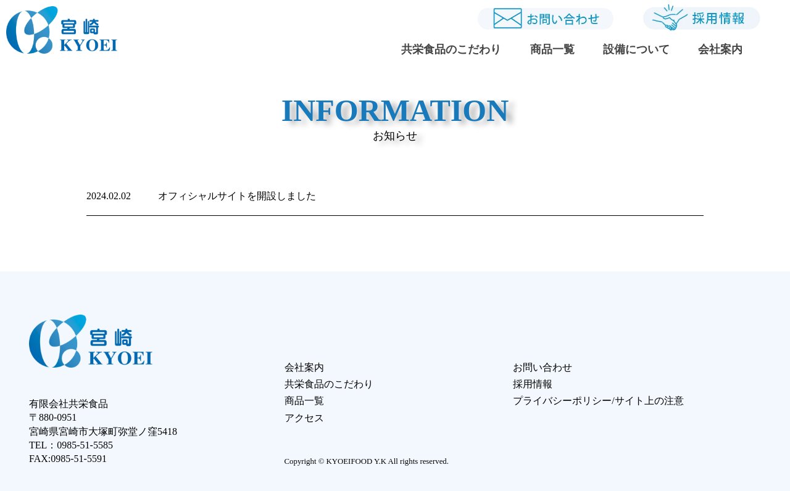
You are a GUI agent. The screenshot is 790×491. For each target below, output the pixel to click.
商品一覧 (552, 49)
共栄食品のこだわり (451, 49)
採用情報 (532, 384)
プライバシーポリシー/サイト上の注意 (598, 400)
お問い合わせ (542, 367)
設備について (636, 49)
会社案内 (720, 49)
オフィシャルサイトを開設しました (201, 196)
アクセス (304, 418)
